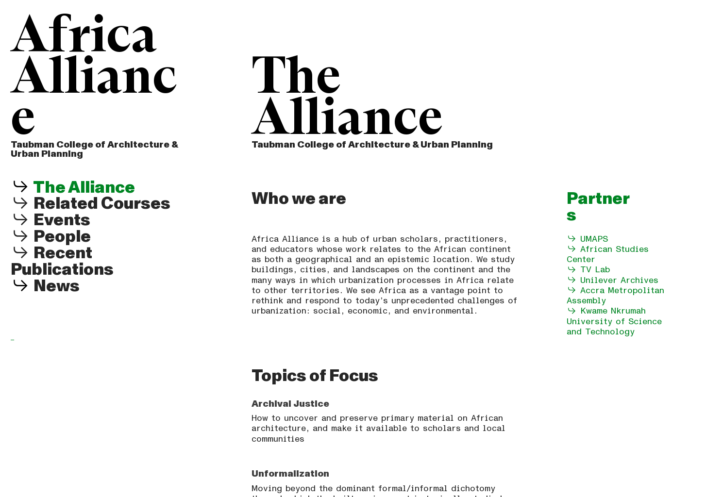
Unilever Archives (612, 280)
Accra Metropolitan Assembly (615, 295)
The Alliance (83, 187)
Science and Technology (614, 326)
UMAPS (594, 239)
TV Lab (595, 270)
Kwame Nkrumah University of (606, 316)
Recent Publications (62, 261)
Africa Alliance (94, 78)
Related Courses (90, 203)
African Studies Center (608, 254)
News (57, 286)
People (51, 236)
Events (50, 220)
